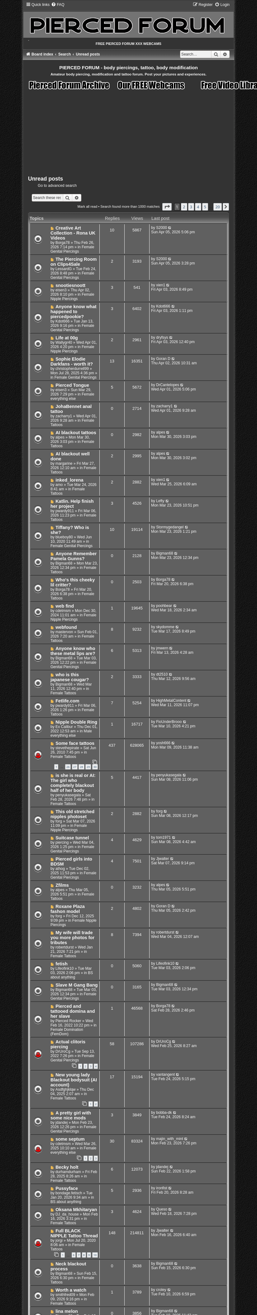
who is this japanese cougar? (69, 677)
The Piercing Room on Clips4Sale (73, 262)
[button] (167, 207)
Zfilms (62, 885)
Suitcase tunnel (72, 837)
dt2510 (162, 674)
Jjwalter (162, 858)
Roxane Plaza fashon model (67, 909)
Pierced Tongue (72, 385)
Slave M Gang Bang (76, 985)
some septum (70, 1139)
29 (88, 767)
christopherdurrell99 (72, 368)
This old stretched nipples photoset (72, 814)
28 (81, 767)
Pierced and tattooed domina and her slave (72, 1011)
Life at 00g (66, 337)
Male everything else (71, 733)
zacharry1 (63, 416)
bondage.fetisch (68, 1193)
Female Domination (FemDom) (66, 1031)
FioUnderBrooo (169, 722)
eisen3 (61, 290)
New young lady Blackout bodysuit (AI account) (73, 1079)
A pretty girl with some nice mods (70, 1115)
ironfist (161, 1188)
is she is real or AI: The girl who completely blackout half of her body (73, 783)
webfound (66, 627)
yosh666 (163, 743)
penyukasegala (68, 795)
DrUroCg (62, 1051)
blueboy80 (64, 537)
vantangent (165, 1074)
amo (59, 485)
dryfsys (162, 337)
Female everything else (72, 396)
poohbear (164, 606)
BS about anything (71, 975)
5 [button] (205, 207)
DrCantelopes (167, 385)
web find (64, 606)
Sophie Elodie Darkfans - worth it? (71, 361)
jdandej (61, 1122)
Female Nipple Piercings (72, 296)
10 (95, 1255)
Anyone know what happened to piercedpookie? (73, 311)
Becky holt (66, 1167)
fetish (61, 963)
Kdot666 (62, 321)
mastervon (64, 632)
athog (60, 868)
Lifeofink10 (64, 968)
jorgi (59, 1240)
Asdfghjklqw (65, 1089)
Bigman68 (63, 563)
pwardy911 (64, 511)
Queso (161, 1209)
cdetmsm (63, 611)
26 (67, 767)
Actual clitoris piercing (67, 1044)
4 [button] (198, 207)
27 (74, 767)
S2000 (161, 228)
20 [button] (217, 207)
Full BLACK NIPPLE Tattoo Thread (74, 1233)
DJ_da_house (67, 1214)
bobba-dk (164, 1112)
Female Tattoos (63, 693)
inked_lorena (69, 480)
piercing (62, 842)
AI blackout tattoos (75, 432)
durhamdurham (68, 1172)
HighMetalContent (171, 700)
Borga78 (62, 242)
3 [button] (191, 207)
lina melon (66, 1311)
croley (161, 1290)
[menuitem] (57, 4)
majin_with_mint (169, 1139)
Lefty (160, 501)
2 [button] (184, 207)
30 (95, 767)
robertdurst (64, 947)
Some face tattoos (74, 743)
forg (58, 821)
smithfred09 (65, 1295)
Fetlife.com (67, 700)
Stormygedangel (169, 527)
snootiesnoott (70, 285)
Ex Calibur (64, 727)
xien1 (160, 285)
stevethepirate (67, 748)
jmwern (162, 648)
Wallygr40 (63, 342)
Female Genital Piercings (72, 249)
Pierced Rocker (68, 1021)
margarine (63, 463)
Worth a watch (70, 1290)
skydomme (165, 627)
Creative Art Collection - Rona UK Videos (72, 233)
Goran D (163, 359)
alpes (59, 437)
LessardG (63, 269)
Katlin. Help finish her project (72, 504)
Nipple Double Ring (76, 722)
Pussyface (66, 1188)
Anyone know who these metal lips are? (72, 651)
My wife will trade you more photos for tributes (72, 937)
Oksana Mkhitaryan (76, 1209)
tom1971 (163, 837)
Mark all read (88, 206)
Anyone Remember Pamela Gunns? (73, 556)
